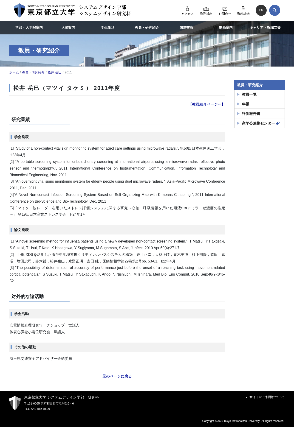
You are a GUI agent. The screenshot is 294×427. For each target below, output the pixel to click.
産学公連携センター (261, 123)
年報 (245, 104)
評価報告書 (251, 114)
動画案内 (226, 27)
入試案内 (68, 27)
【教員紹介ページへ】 (206, 104)
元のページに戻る (117, 376)
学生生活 (108, 27)
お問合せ (224, 10)
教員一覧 (249, 94)
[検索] (274, 10)
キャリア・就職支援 (265, 27)
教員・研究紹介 (147, 27)
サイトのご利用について (267, 397)
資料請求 (243, 10)
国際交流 (186, 27)
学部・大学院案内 (29, 27)
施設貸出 (206, 10)
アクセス (187, 10)
